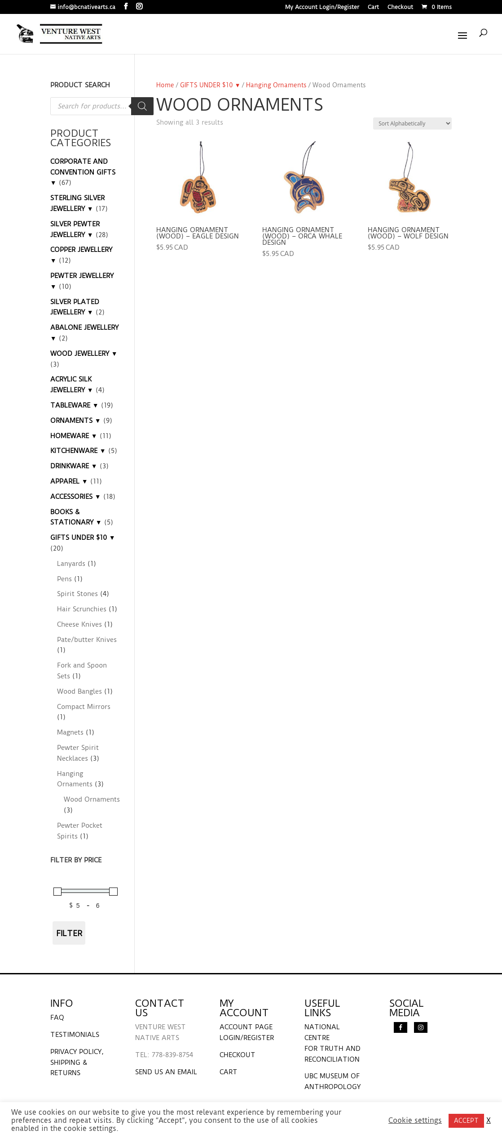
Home (165, 85)
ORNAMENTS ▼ (75, 421)
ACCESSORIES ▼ (75, 497)
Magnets (70, 732)
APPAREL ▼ (69, 481)
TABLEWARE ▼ (74, 405)
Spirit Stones (77, 594)
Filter (69, 933)
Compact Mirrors (83, 707)
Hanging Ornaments (276, 85)
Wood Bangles (79, 691)
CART (229, 1072)
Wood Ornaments (92, 799)
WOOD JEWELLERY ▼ (84, 354)
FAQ (57, 1017)
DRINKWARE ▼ (73, 466)
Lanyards (71, 564)
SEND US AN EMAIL (166, 1072)
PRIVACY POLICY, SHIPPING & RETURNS (77, 1062)
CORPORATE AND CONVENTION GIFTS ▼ (82, 172)
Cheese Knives (79, 624)
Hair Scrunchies (81, 609)
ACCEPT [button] (466, 1120)
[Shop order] (412, 123)
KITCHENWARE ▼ (78, 451)
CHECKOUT (237, 1055)
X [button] (488, 1121)
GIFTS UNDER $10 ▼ (210, 85)
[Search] (142, 106)
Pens (64, 579)
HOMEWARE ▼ (73, 436)
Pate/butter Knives (87, 640)
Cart (373, 7)
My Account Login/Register (322, 7)
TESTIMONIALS (74, 1035)
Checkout (400, 7)
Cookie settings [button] (415, 1121)
